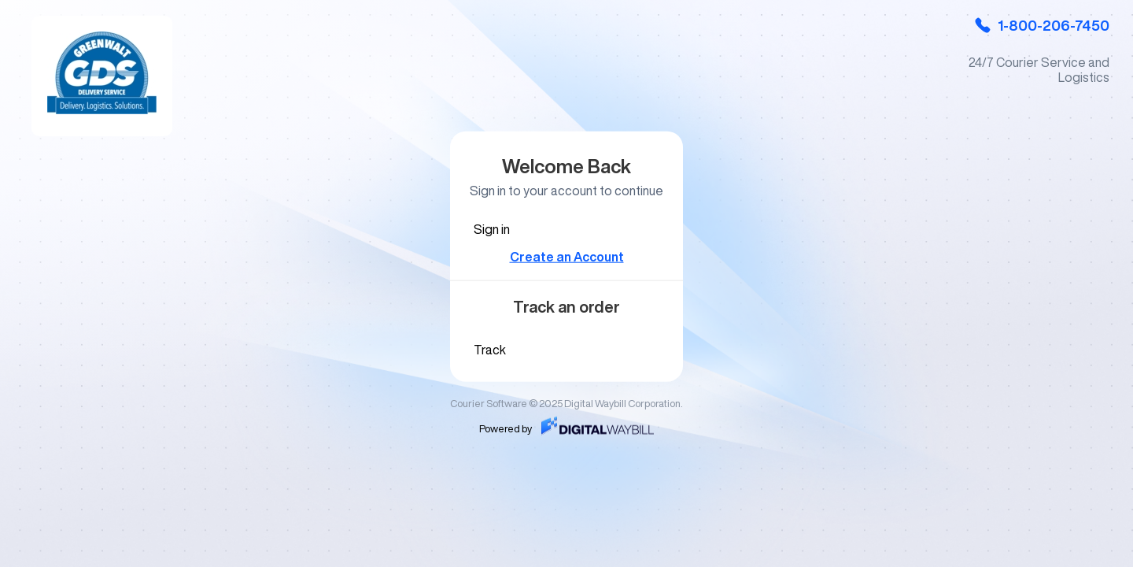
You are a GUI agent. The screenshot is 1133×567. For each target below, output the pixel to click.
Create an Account (567, 256)
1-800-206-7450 (1041, 25)
